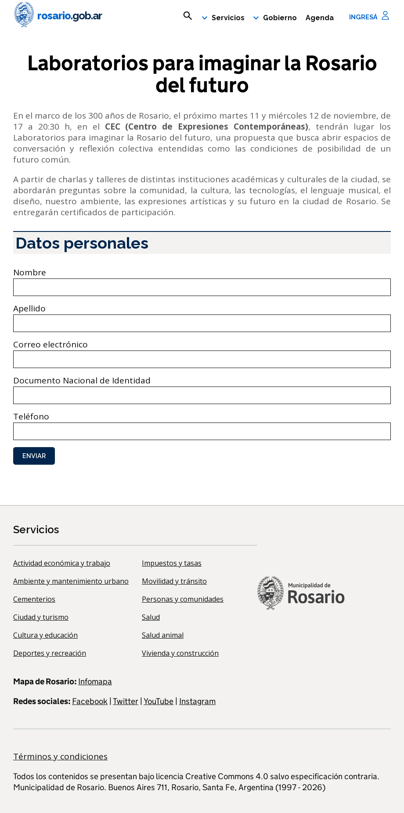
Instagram (197, 701)
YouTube (158, 701)
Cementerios (34, 599)
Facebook (90, 701)
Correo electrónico (50, 344)
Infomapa (95, 681)
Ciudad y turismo (41, 617)
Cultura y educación (45, 635)
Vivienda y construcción (180, 653)
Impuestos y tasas (172, 563)
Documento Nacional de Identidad (82, 380)
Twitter (125, 701)
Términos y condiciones (60, 756)
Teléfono (31, 416)
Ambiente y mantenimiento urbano (71, 581)
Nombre (29, 272)
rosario (57, 15)
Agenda (320, 18)
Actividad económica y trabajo (61, 563)
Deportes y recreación (49, 653)
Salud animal (163, 635)
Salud (151, 617)
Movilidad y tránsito (174, 581)
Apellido (29, 308)
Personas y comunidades (183, 599)
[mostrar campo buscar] (187, 15)
